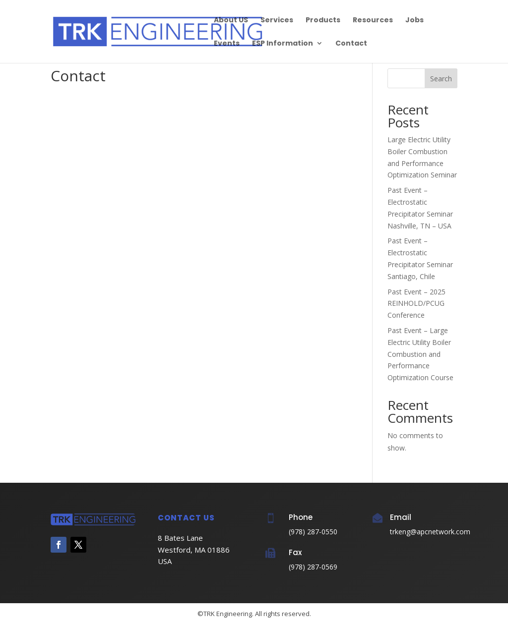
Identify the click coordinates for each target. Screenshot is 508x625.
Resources (373, 20)
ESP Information (282, 44)
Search (441, 78)
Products (323, 20)
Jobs (414, 20)
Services (276, 20)
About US (231, 20)
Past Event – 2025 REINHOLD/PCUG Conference (416, 303)
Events (227, 44)
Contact (351, 44)
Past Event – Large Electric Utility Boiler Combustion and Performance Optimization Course (420, 354)
